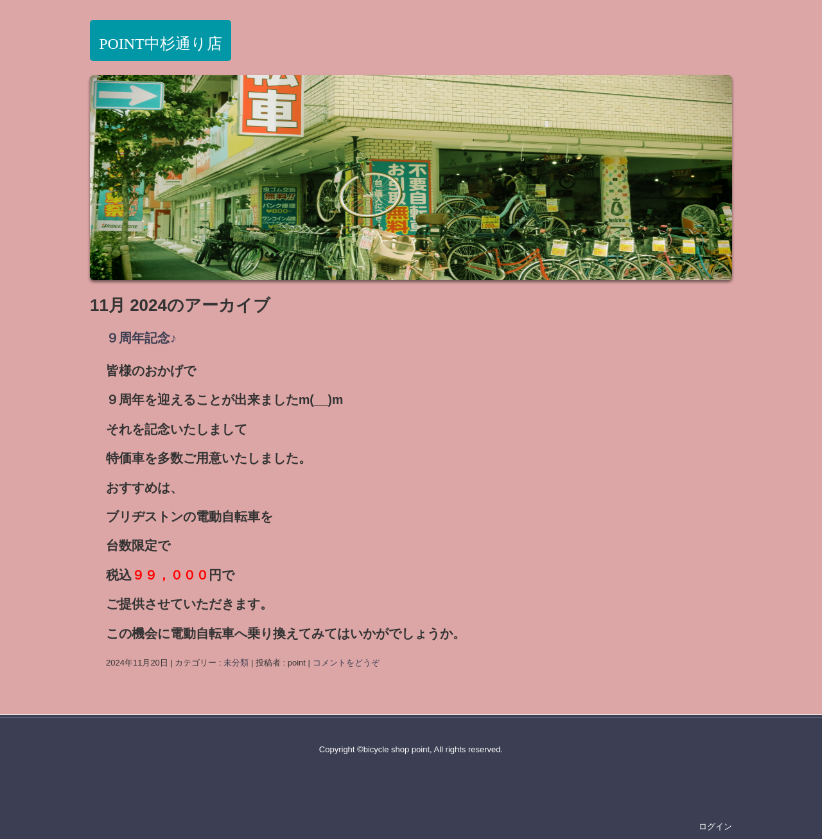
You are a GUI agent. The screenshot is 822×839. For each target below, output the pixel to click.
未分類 (236, 662)
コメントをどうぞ (346, 662)
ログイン (715, 826)
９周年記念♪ (141, 338)
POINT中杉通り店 (160, 43)
